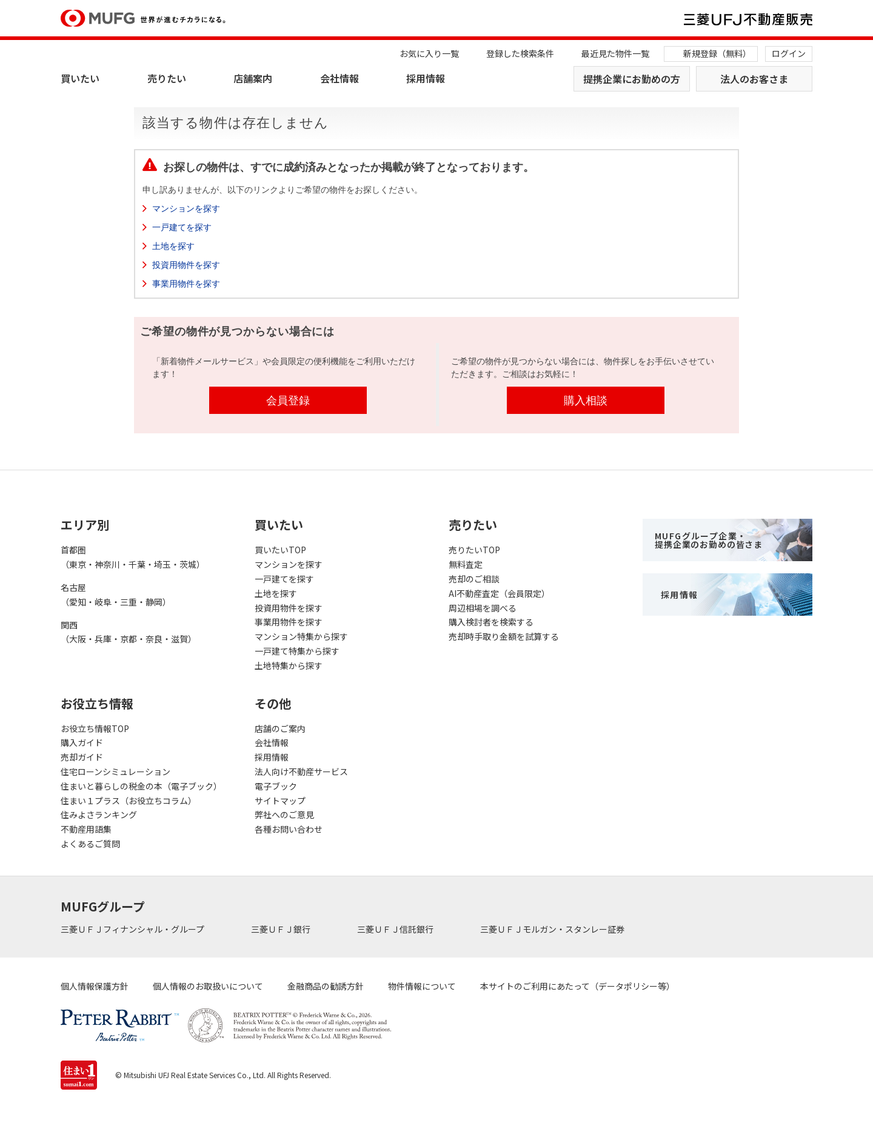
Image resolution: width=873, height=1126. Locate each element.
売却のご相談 (474, 579)
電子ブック (276, 786)
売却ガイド (82, 757)
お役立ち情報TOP (95, 728)
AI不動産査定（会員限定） (499, 593)
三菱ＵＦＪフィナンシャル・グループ (133, 929)
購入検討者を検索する (491, 622)
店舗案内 (252, 78)
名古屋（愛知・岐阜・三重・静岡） (116, 594)
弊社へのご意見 (284, 814)
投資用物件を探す (186, 265)
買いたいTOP (280, 550)
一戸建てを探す (182, 227)
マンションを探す (186, 208)
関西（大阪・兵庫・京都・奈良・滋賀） (128, 632)
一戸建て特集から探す (297, 651)
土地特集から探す (289, 665)
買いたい (80, 78)
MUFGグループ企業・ (709, 540)
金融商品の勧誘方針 (325, 986)
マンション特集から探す (301, 636)
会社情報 (339, 78)
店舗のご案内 (280, 728)
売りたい (166, 78)
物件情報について (422, 986)
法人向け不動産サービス (301, 771)
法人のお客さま (754, 79)
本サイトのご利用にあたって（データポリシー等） (577, 986)
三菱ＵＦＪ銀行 (281, 929)
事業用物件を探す (186, 283)
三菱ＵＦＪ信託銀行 (396, 929)
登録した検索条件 (520, 53)
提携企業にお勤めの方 (631, 79)
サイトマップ (280, 801)
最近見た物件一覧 (615, 53)
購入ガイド (82, 742)
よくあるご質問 (90, 844)
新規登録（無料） (717, 53)
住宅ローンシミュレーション (115, 771)
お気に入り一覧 (429, 53)
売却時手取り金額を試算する (504, 636)
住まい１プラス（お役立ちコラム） (128, 801)
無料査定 (466, 564)
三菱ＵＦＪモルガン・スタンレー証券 (553, 929)
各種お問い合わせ (289, 829)
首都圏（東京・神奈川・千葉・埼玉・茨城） (133, 557)
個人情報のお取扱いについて (208, 986)
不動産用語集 (86, 829)
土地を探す (173, 246)
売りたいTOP (474, 550)
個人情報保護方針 (95, 986)
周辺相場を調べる (483, 608)
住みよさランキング (99, 814)
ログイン (789, 53)
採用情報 (425, 78)
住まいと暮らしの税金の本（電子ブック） (141, 786)
